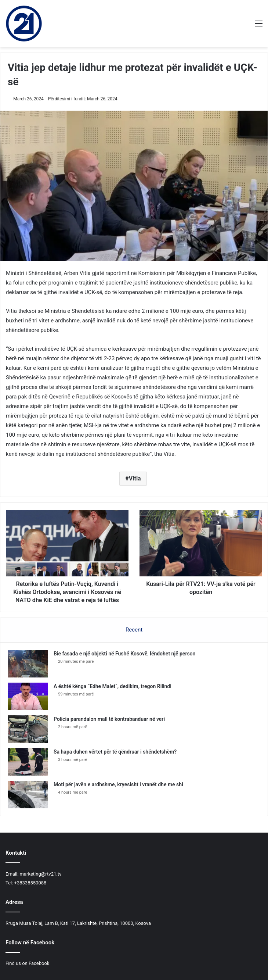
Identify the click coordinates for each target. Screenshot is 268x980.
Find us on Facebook (27, 963)
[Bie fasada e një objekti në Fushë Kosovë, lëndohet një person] (28, 663)
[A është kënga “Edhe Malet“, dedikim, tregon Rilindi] (28, 696)
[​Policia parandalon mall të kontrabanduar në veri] (28, 729)
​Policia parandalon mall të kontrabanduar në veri (109, 719)
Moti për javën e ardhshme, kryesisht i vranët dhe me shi (118, 784)
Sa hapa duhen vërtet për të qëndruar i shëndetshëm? (115, 752)
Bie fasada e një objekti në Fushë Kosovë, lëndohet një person (124, 654)
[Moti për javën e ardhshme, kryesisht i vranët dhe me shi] (28, 794)
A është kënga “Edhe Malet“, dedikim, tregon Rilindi (112, 686)
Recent (134, 629)
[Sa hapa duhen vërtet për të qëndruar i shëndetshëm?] (28, 762)
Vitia (135, 478)
